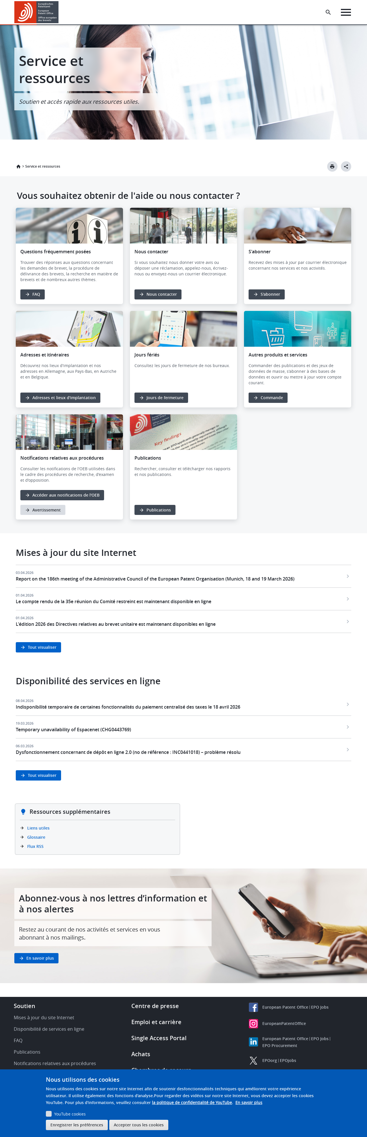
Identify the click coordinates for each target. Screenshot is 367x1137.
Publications (159, 510)
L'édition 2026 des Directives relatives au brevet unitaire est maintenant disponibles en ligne (116, 624)
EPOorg (269, 1060)
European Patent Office (285, 1007)
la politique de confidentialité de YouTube (192, 1102)
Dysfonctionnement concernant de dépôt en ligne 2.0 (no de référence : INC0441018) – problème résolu (128, 752)
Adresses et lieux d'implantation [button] (64, 397)
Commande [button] (272, 397)
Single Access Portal (159, 1038)
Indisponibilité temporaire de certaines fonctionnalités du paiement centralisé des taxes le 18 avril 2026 (128, 707)
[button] (59, 12)
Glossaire (36, 837)
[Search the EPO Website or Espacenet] (328, 12)
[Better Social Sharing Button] (346, 166)
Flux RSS (35, 846)
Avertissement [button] (46, 510)
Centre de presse (155, 1006)
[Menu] (346, 12)
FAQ (18, 1040)
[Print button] (332, 166)
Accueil (18, 166)
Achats (140, 1054)
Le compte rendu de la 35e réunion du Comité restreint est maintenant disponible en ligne (113, 601)
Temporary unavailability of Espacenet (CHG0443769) (73, 729)
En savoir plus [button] (40, 958)
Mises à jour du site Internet (44, 1017)
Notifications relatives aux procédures (55, 1063)
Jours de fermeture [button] (165, 397)
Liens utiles (38, 828)
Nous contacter (162, 294)
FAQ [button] (36, 294)
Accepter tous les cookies (139, 1125)
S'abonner (270, 294)
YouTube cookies (70, 1114)
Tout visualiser (42, 647)
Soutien (24, 1006)
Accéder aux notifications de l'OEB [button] (65, 495)
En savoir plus (248, 1102)
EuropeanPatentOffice (284, 1023)
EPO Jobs (320, 1007)
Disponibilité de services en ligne (49, 1029)
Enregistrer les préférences (76, 1125)
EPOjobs (288, 1060)
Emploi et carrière (156, 1022)
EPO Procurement (279, 1045)
